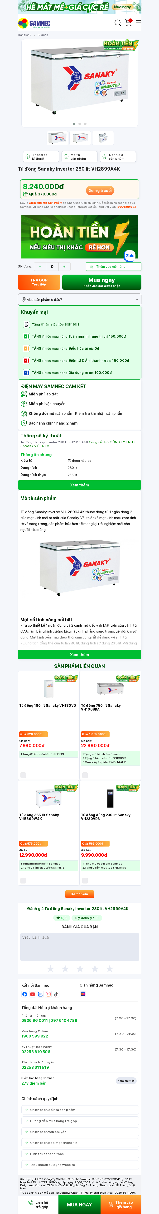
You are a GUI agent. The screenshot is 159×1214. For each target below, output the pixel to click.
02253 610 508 (35, 1052)
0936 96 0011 (34, 1020)
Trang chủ (24, 34)
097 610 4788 (63, 1020)
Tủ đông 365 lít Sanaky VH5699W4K (39, 817)
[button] (74, 124)
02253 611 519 (35, 1067)
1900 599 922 (126, 206)
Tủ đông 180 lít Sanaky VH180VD (47, 705)
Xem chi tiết (126, 1081)
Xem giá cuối (100, 190)
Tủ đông (42, 34)
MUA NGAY (79, 1205)
